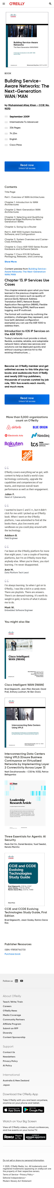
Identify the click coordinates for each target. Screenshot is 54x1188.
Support (8, 1046)
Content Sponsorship (14, 1037)
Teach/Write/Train (13, 1001)
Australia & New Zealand (16, 1080)
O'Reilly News (10, 1010)
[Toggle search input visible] (50, 3)
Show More (11, 262)
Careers (7, 1006)
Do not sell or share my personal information (23, 1160)
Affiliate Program (12, 1023)
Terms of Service (10, 1174)
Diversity (7, 1032)
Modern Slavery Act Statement (17, 1181)
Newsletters (9, 1056)
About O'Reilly (12, 996)
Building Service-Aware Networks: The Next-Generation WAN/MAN (26, 271)
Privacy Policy (10, 1061)
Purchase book (12, 954)
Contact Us (9, 1052)
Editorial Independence (14, 1178)
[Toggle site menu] (3, 3)
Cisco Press (16, 144)
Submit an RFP (10, 1028)
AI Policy (7, 1065)
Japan (6, 1084)
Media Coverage (12, 1015)
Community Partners (14, 1019)
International (11, 1074)
